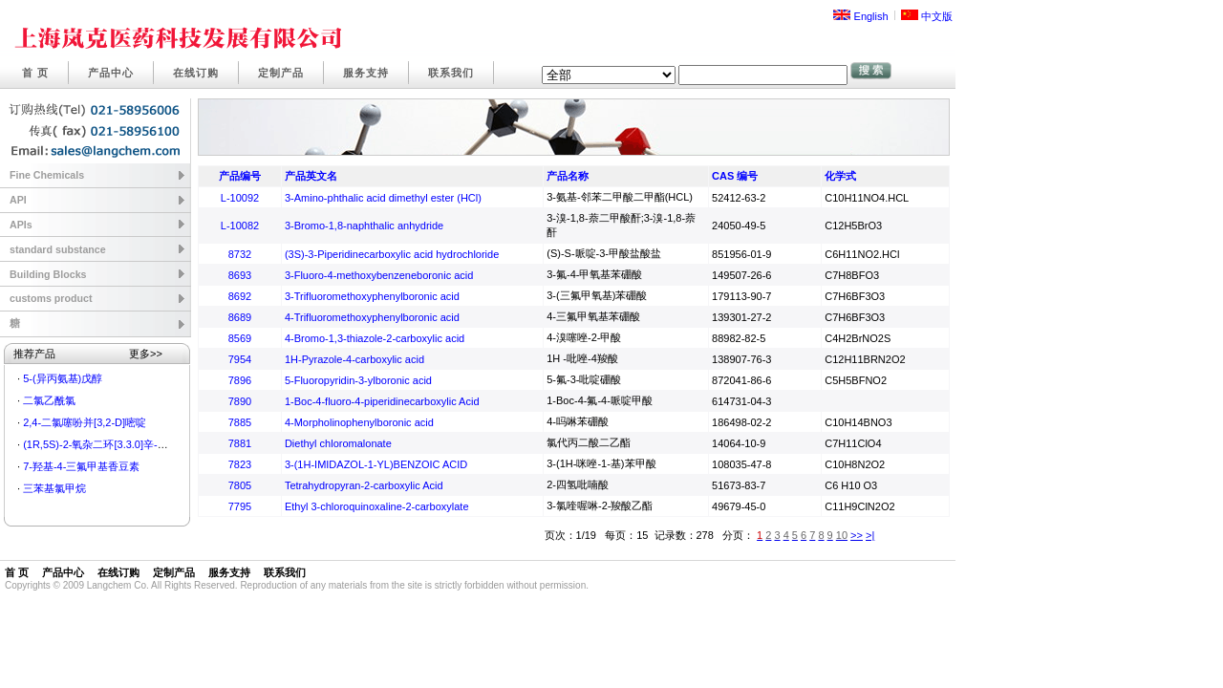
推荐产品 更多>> (87, 353)
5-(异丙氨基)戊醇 (62, 378)
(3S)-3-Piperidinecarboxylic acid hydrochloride (392, 254)
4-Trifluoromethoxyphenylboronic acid (372, 317)
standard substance (58, 249)
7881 (239, 443)
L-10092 (240, 198)
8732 (239, 254)
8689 (239, 317)
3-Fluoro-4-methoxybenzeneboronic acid (379, 275)
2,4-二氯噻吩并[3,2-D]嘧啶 (84, 422)
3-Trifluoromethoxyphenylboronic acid (372, 296)
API (18, 199)
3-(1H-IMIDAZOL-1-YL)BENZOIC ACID (376, 464)
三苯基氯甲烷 (54, 488)
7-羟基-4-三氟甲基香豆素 (81, 466)
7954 (239, 359)
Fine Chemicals (47, 175)
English (860, 16)
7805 (239, 485)
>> (856, 535)
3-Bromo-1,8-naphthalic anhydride (364, 225)
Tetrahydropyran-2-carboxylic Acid (364, 485)
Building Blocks (48, 274)
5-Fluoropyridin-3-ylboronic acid (358, 380)
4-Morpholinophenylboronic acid (359, 422)
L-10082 (240, 225)
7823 (239, 464)
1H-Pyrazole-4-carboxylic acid (354, 359)
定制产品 (281, 72)
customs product (51, 298)
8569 (239, 338)
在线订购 (196, 72)
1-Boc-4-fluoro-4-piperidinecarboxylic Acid (382, 401)
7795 (239, 506)
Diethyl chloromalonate (338, 443)
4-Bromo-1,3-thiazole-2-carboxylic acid (374, 338)
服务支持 (366, 72)
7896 (239, 380)
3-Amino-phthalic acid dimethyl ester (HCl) (383, 198)
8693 (239, 275)
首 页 (35, 72)
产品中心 (111, 72)
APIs (21, 224)
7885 (239, 422)
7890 (239, 401)
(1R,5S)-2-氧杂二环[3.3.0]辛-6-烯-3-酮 (112, 444)
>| (870, 535)
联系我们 (451, 72)
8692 (239, 296)
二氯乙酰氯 (49, 400)
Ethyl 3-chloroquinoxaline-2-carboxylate (377, 506)
